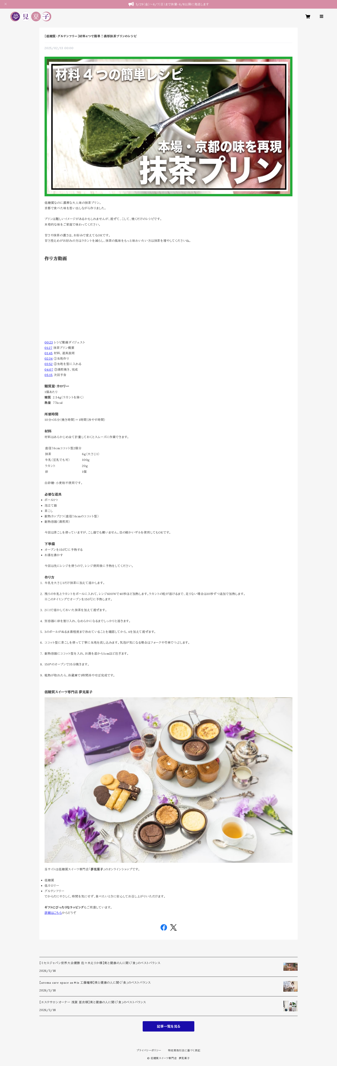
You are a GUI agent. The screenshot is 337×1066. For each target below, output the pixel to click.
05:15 (49, 375)
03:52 (49, 364)
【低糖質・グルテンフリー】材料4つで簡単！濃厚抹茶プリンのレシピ (91, 36)
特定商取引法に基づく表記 (184, 1050)
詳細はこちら (53, 913)
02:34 (49, 359)
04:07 (49, 369)
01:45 (49, 353)
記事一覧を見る (168, 1026)
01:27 (48, 348)
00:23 (49, 342)
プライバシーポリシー (149, 1050)
